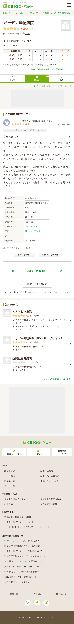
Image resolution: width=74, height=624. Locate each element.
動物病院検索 (46, 471)
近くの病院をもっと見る (58, 379)
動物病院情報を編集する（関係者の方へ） (51, 69)
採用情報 (37, 594)
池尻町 (46, 13)
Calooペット (8, 13)
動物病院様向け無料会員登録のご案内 (22, 546)
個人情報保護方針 (48, 504)
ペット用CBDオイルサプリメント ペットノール (27, 527)
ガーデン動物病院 (62, 13)
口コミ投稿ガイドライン (16, 499)
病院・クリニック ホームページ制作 (21, 566)
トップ (12, 80)
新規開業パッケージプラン (17, 582)
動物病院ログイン (62, 452)
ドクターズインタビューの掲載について (23, 551)
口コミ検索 (9, 476)
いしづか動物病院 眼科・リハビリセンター (39, 338)
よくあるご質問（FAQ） (52, 499)
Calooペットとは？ (49, 481)
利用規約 (8, 504)
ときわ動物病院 (22, 311)
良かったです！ (12, 136)
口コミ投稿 (9, 486)
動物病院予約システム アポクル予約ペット (24, 556)
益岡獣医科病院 (22, 358)
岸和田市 (34, 13)
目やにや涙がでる (33, 231)
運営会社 (14, 594)
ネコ (27, 198)
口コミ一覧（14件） (37, 271)
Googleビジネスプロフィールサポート (22, 572)
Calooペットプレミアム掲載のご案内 (22, 541)
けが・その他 (31, 226)
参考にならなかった (50, 255)
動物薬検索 (9, 481)
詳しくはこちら (61, 292)
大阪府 (22, 13)
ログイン (38, 452)
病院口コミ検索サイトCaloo (17, 517)
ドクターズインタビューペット (19, 522)
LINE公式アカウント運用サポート (20, 577)
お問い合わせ (60, 594)
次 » (62, 271)
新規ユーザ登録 (14, 452)
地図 (61, 80)
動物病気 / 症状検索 (49, 476)
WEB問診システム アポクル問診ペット (23, 561)
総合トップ (9, 471)
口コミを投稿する (38, 284)
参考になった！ (24, 255)
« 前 (12, 271)
